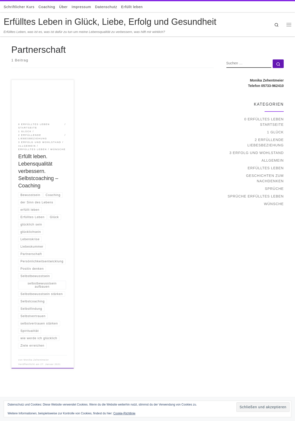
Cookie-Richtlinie (124, 413)
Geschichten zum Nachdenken (265, 178)
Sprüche (274, 189)
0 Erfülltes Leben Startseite (264, 121)
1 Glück (275, 132)
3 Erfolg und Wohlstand (256, 153)
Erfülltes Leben (266, 168)
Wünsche (274, 204)
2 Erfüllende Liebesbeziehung (265, 142)
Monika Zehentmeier (36, 360)
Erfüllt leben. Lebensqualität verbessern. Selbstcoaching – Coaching (38, 171)
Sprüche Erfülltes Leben (256, 196)
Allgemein (272, 160)
